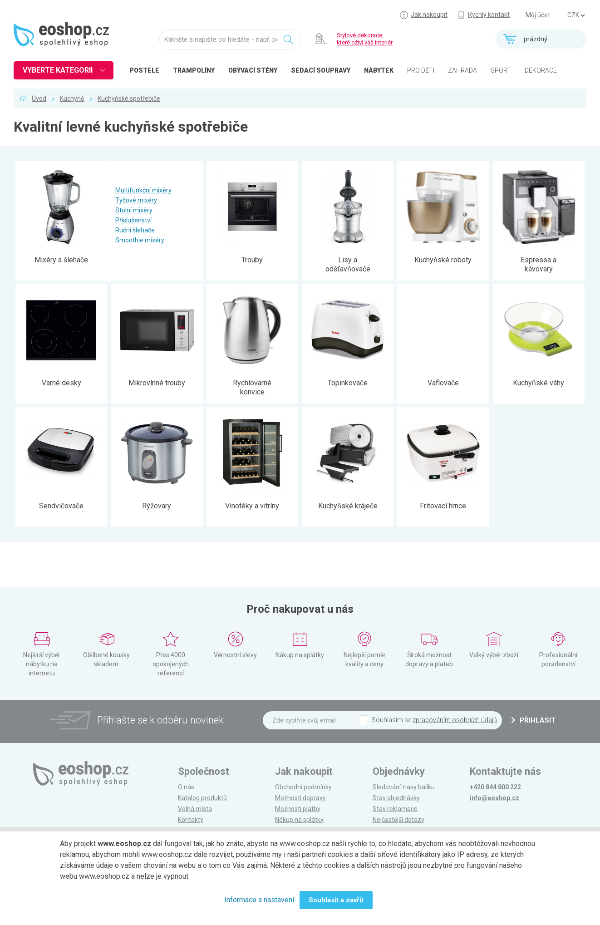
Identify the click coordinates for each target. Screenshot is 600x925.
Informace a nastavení (259, 899)
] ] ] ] (576, 15)
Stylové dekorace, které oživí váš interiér (365, 39)
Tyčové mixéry (136, 200)
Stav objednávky (396, 798)
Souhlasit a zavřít (336, 900)
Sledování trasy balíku (404, 787)
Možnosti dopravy (300, 798)
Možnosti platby (297, 808)
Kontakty (190, 819)
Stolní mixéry (133, 210)
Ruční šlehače (135, 230)
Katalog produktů (202, 798)
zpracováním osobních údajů (455, 719)
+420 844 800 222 (495, 787)
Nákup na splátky (299, 819)
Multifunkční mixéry (143, 190)
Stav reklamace (395, 808)
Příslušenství (133, 220)
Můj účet (538, 15)
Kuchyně (72, 98)
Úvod (39, 98)
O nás (186, 787)
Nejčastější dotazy (398, 819)
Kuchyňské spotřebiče (129, 98)
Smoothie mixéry (139, 240)
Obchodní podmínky (303, 787)
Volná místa (195, 808)
